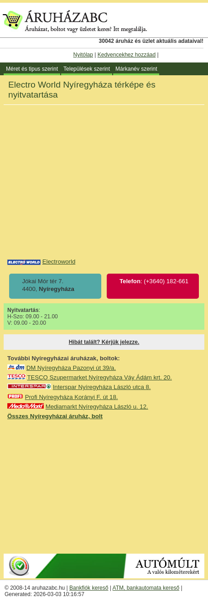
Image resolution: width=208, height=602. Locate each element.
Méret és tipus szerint (32, 69)
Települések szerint (86, 69)
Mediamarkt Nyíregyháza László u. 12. (97, 406)
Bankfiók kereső (88, 588)
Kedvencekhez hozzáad (127, 55)
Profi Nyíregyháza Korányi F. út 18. (71, 397)
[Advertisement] (104, 486)
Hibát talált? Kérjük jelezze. (104, 342)
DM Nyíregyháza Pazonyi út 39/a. (71, 367)
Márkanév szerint (136, 69)
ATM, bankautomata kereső (146, 588)
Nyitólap (83, 55)
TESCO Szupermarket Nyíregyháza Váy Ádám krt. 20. (99, 377)
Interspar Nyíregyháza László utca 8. (102, 387)
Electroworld (59, 261)
